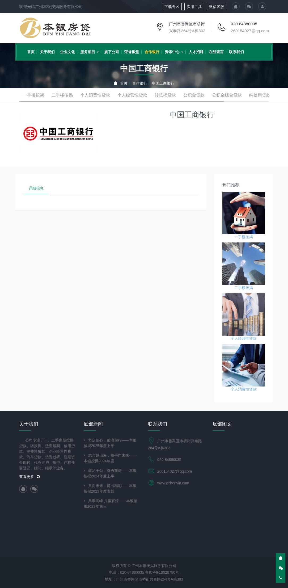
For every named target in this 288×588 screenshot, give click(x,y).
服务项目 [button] (89, 52)
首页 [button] (31, 52)
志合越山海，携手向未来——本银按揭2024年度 (110, 458)
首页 (121, 83)
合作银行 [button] (152, 52)
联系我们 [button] (236, 52)
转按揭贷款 (165, 95)
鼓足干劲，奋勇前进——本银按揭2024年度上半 (110, 473)
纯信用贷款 (259, 95)
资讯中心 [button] (174, 52)
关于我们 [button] (47, 52)
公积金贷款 (194, 95)
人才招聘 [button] (196, 52)
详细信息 (36, 188)
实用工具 (194, 7)
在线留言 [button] (216, 52)
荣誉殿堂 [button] (131, 52)
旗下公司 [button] (111, 52)
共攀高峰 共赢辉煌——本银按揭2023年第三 (111, 504)
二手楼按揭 (62, 95)
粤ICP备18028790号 (162, 572)
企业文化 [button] (67, 52)
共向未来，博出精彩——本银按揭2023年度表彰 (110, 488)
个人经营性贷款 (132, 95)
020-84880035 (244, 24)
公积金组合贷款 (227, 95)
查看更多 (29, 476)
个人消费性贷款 (95, 95)
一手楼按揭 (33, 95)
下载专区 (171, 7)
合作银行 (139, 83)
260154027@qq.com (250, 30)
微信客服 (216, 7)
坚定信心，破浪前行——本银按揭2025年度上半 (110, 443)
